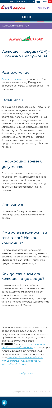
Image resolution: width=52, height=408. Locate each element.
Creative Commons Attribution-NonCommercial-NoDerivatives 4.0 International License (22, 360)
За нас (13, 1)
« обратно (26, 373)
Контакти (21, 1)
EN (50, 1)
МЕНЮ (26, 18)
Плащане (31, 1)
